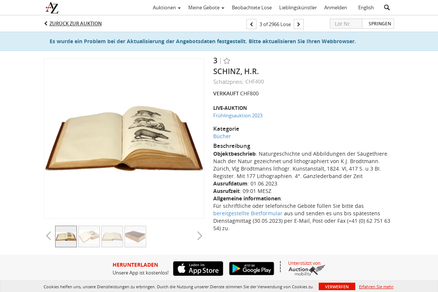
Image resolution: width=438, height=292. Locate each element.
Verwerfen (337, 286)
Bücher (222, 136)
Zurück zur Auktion (76, 23)
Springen (380, 23)
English (366, 7)
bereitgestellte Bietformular (248, 213)
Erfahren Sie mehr (376, 286)
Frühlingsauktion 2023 (237, 115)
